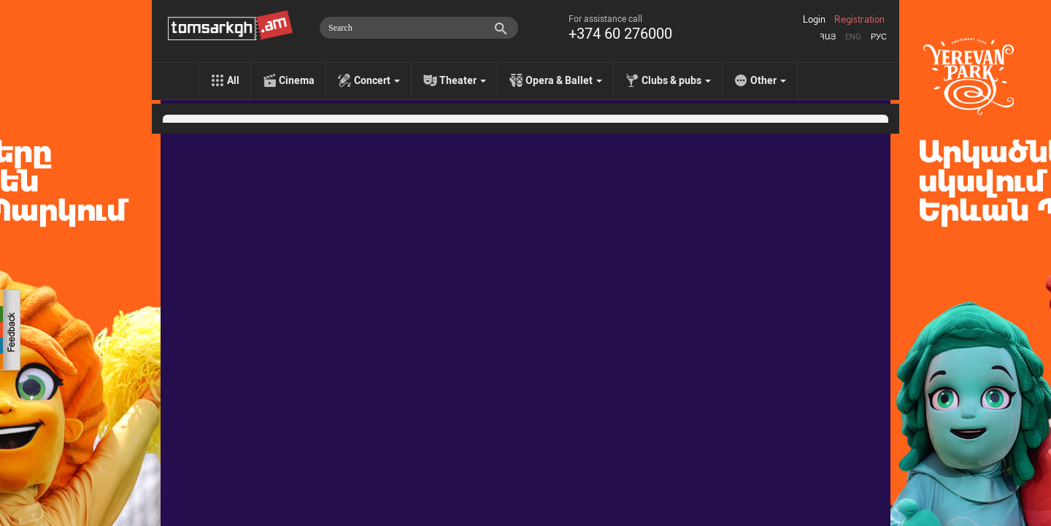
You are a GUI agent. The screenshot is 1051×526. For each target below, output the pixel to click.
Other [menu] (768, 80)
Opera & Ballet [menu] (564, 80)
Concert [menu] (377, 80)
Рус (879, 37)
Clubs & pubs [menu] (676, 80)
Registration (859, 20)
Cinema (297, 80)
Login (814, 20)
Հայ (828, 37)
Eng (853, 37)
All (233, 80)
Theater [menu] (462, 80)
